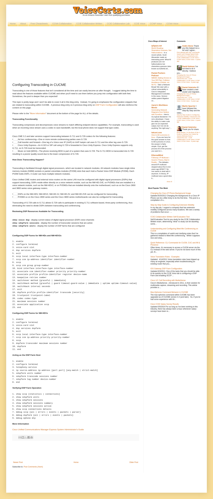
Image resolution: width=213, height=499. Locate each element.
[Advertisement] (75, 58)
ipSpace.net (156, 46)
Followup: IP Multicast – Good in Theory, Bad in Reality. (160, 160)
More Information (38, 113)
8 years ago (195, 82)
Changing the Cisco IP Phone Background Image (170, 193)
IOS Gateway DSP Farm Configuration (166, 269)
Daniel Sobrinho (189, 87)
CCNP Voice (156, 23)
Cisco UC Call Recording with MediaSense (168, 280)
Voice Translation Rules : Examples (165, 257)
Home (13, 23)
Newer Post (18, 462)
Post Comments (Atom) (33, 467)
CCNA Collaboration (62, 23)
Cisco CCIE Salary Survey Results (164, 304)
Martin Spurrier (189, 106)
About (23, 23)
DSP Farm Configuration (107, 105)
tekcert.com (156, 133)
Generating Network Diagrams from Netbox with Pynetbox (160, 112)
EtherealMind (157, 155)
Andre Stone (187, 46)
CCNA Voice (172, 23)
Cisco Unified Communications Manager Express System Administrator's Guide (48, 429)
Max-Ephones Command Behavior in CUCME (169, 292)
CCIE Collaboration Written (89, 23)
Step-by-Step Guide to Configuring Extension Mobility (172, 205)
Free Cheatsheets (39, 23)
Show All (169, 181)
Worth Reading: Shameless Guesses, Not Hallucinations (161, 50)
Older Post (133, 462)
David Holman (188, 66)
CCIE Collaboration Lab (118, 23)
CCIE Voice (139, 23)
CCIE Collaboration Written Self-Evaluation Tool (170, 217)
